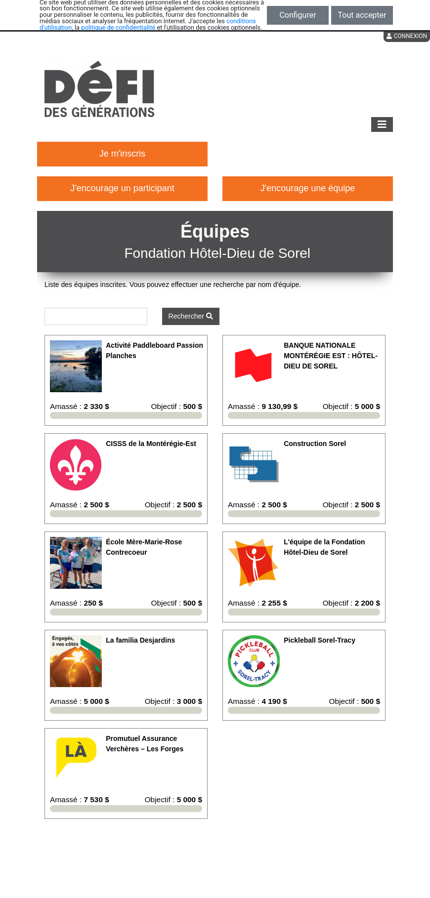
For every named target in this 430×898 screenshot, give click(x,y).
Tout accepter (362, 15)
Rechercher (191, 316)
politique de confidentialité (118, 27)
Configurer (297, 15)
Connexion (407, 36)
